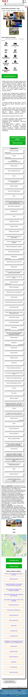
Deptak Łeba (13, 661)
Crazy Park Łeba (13, 667)
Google (19, 690)
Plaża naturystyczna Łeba (14, 604)
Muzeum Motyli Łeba (14, 672)
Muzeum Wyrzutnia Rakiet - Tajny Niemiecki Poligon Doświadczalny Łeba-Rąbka (13, 585)
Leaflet (17, 555)
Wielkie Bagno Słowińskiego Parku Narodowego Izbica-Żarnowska (13, 595)
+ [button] (3, 536)
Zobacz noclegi (14, 566)
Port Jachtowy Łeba (14, 636)
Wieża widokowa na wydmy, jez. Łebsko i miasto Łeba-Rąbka (13, 600)
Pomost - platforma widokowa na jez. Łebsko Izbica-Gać (14, 574)
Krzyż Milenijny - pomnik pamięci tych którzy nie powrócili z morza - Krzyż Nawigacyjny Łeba (13, 642)
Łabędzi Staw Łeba (14, 651)
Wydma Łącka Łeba (14, 578)
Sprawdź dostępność (10, 76)
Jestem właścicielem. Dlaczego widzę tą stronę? (9, 682)
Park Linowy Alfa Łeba (13, 615)
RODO (8, 695)
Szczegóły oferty (14, 560)
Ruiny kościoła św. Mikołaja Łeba (13, 610)
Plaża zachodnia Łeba (13, 620)
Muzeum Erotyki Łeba (13, 656)
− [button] (3, 539)
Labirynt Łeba (13, 625)
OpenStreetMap (23, 555)
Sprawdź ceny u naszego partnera (18, 138)
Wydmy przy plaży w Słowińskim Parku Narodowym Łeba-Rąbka (13, 590)
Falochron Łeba (14, 646)
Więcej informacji (17, 143)
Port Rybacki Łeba (13, 630)
